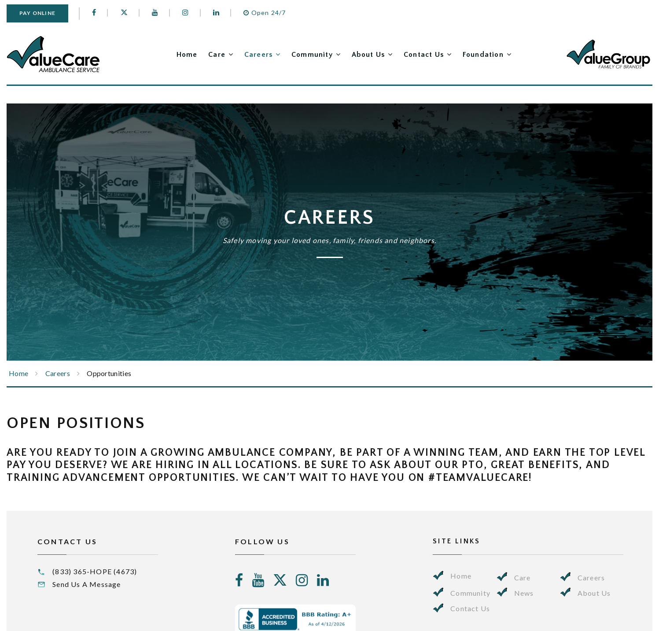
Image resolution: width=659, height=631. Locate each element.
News (524, 593)
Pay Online (38, 13)
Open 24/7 (265, 12)
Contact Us (421, 55)
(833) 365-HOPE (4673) (94, 571)
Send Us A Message (86, 584)
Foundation (483, 55)
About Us (364, 55)
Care (206, 55)
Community (306, 55)
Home (174, 55)
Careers (250, 55)
